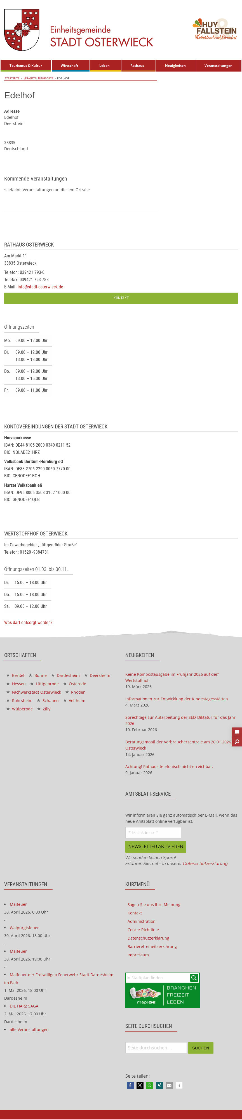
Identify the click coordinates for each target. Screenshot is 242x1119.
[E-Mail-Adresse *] (153, 833)
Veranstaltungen (218, 65)
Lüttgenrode (44, 683)
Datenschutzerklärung (205, 863)
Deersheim (97, 675)
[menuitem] (26, 66)
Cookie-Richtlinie (143, 929)
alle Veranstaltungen (29, 1029)
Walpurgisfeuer (24, 927)
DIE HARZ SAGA (24, 1005)
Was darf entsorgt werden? (28, 622)
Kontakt (121, 298)
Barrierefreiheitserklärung (152, 946)
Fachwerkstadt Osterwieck (33, 692)
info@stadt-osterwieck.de (40, 287)
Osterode (74, 683)
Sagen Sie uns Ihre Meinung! (155, 904)
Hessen (16, 683)
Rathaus (137, 65)
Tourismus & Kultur (26, 65)
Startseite (12, 78)
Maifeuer (18, 903)
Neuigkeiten (175, 65)
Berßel (15, 675)
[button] (130, 1085)
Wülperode (19, 709)
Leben (104, 65)
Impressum (138, 954)
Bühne (38, 675)
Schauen (48, 700)
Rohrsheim (19, 700)
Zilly (43, 709)
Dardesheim (65, 675)
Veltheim (74, 700)
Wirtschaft (69, 65)
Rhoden (75, 692)
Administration (142, 920)
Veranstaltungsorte (38, 78)
